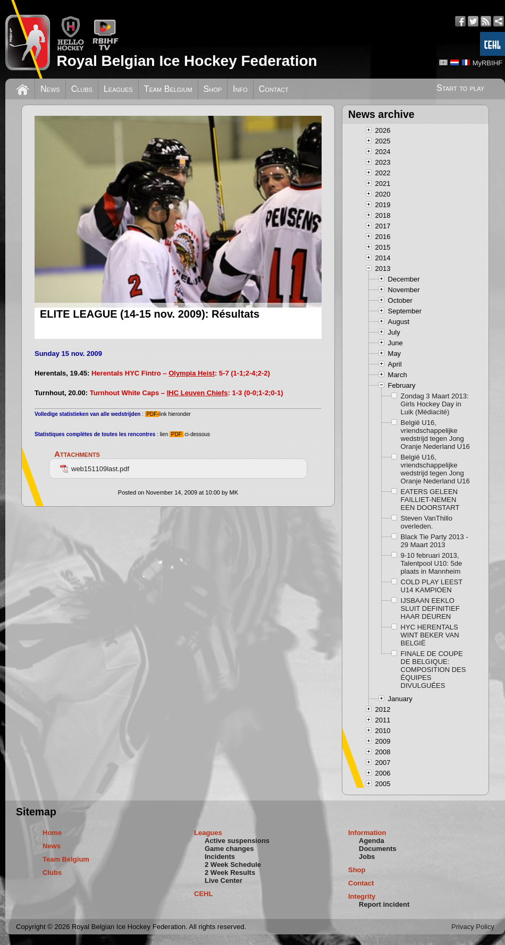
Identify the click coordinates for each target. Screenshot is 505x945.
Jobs (367, 857)
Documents (378, 849)
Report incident (384, 904)
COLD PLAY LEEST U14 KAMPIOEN (431, 586)
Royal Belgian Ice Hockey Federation (186, 61)
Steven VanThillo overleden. (426, 522)
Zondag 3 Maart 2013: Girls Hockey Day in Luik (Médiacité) (435, 404)
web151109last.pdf (94, 469)
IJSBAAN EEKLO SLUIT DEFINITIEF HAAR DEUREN (430, 608)
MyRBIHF (487, 63)
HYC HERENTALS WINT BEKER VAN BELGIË (430, 635)
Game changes (229, 849)
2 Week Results (230, 872)
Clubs (81, 88)
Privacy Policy (472, 927)
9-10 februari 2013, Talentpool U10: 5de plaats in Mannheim (431, 563)
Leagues (118, 88)
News (50, 88)
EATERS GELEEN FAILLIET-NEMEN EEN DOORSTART (430, 500)
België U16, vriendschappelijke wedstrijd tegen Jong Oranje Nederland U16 (435, 434)
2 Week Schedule (233, 865)
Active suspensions (237, 841)
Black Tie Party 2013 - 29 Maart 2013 (434, 541)
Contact (274, 88)
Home (52, 833)
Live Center (223, 880)
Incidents (220, 857)
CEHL (203, 894)
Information (367, 833)
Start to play (460, 87)
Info (240, 88)
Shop (213, 88)
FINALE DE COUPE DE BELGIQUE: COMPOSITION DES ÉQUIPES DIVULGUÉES (433, 669)
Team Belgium (168, 88)
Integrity (361, 896)
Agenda (371, 841)
